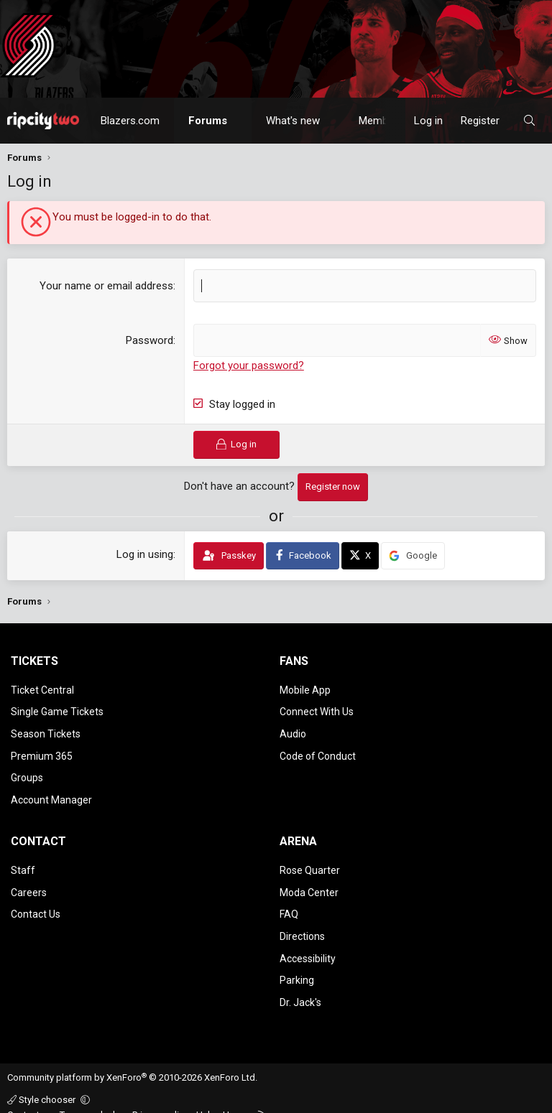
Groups (27, 772)
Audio (293, 730)
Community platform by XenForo (132, 1061)
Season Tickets (45, 730)
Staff (23, 861)
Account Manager (51, 792)
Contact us (29, 1097)
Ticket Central (42, 689)
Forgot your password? (248, 365)
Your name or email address (106, 285)
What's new (293, 120)
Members (381, 120)
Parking (297, 965)
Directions (302, 923)
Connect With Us (317, 709)
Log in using (144, 553)
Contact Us (35, 903)
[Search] (529, 121)
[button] (240, 121)
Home (235, 1097)
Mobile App (305, 689)
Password (149, 340)
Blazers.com (130, 120)
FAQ (289, 903)
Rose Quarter (310, 861)
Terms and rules (92, 1097)
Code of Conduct (318, 751)
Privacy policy (160, 1097)
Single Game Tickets (57, 709)
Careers (29, 882)
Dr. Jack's (300, 986)
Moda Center (309, 882)
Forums (207, 120)
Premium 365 (42, 751)
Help (206, 1097)
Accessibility (308, 944)
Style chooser (42, 1082)
